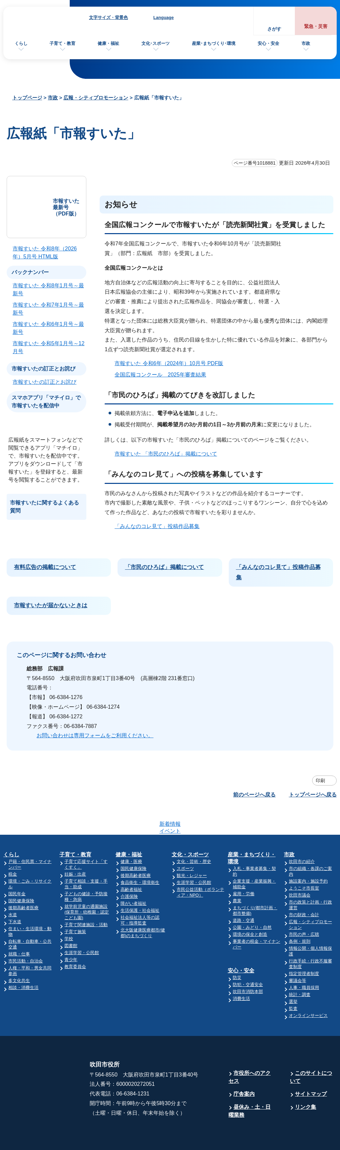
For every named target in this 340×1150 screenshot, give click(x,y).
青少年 (70, 933)
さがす (274, 29)
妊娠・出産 (75, 848)
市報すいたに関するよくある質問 (44, 506)
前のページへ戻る (254, 794)
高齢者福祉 (131, 863)
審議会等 (297, 954)
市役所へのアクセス (249, 1051)
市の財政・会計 (304, 888)
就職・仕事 (19, 928)
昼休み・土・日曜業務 (249, 1085)
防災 (237, 951)
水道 (12, 888)
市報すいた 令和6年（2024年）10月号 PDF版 (169, 363)
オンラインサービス (308, 989)
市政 (305, 43)
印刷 (320, 780)
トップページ (27, 97)
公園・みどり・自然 (252, 901)
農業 (237, 874)
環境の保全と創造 (250, 908)
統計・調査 (299, 968)
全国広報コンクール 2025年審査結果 (163, 374)
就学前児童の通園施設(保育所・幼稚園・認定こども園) (86, 886)
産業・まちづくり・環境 (252, 832)
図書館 (70, 919)
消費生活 (241, 972)
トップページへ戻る (313, 794)
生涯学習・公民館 (81, 926)
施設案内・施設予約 (308, 855)
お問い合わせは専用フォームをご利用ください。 (95, 735)
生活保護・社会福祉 (140, 884)
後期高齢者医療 (23, 881)
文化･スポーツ (155, 43)
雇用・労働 (243, 867)
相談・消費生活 (23, 961)
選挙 (293, 975)
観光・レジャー (192, 849)
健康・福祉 (108, 43)
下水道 (14, 895)
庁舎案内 (244, 1068)
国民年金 (17, 867)
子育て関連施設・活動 (86, 898)
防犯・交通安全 (248, 958)
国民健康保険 (21, 874)
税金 (12, 848)
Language (163, 17)
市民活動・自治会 (25, 935)
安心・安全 (268, 43)
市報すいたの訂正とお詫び (44, 382)
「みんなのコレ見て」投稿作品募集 (157, 526)
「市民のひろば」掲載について (164, 567)
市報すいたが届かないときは (50, 605)
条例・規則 (299, 915)
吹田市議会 (299, 869)
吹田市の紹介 (302, 835)
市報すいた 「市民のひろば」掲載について (166, 454)
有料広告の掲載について (45, 567)
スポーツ (185, 842)
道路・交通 (243, 894)
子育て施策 (75, 905)
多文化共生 (19, 954)
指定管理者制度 (304, 947)
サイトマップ (311, 1068)
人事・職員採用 (304, 961)
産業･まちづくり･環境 (213, 43)
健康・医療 (131, 835)
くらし (21, 43)
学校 (68, 912)
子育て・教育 (62, 43)
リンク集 (305, 1081)
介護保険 (129, 870)
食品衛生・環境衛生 (140, 856)
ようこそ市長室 (304, 862)
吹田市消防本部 (248, 965)
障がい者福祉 (133, 877)
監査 (293, 982)
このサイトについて (311, 1051)
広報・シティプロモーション (95, 97)
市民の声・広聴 (304, 908)
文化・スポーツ (190, 828)
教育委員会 (75, 940)
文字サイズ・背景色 (108, 17)
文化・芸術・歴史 (194, 835)
